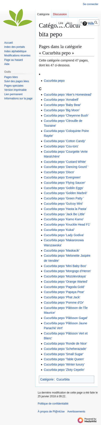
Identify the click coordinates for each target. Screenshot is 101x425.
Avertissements (76, 411)
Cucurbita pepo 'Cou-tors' (61, 146)
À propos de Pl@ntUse (51, 411)
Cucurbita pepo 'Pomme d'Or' (64, 302)
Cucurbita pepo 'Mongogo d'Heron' (67, 271)
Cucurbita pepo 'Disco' (59, 172)
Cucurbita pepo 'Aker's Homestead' (68, 94)
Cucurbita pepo (54, 80)
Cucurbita (63, 379)
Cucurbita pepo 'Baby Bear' (62, 105)
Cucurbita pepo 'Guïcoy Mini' (63, 203)
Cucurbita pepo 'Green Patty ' (64, 198)
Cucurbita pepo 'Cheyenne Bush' (66, 115)
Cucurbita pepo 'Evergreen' (62, 177)
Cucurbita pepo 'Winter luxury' (64, 364)
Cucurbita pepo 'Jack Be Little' (64, 214)
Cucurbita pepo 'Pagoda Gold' (64, 287)
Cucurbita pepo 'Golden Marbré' (65, 193)
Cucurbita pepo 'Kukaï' (59, 230)
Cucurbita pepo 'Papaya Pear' (64, 292)
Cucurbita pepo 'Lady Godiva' (64, 235)
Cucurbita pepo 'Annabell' (61, 99)
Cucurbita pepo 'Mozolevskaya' (65, 276)
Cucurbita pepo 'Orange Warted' (65, 281)
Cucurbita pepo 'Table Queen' (64, 359)
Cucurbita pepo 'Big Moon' (61, 110)
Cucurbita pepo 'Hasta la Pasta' (65, 209)
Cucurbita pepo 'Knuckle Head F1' (67, 224)
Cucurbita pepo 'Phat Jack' (62, 297)
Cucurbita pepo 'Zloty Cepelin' (64, 369)
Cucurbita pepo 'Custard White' (65, 161)
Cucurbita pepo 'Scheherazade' (65, 349)
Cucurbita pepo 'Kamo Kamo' (63, 219)
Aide (87, 23)
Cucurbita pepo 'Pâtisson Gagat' (66, 318)
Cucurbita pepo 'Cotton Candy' (64, 141)
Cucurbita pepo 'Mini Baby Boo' (65, 266)
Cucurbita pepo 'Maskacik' (61, 250)
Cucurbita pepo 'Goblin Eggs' (63, 188)
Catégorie (47, 379)
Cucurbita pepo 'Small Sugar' (63, 354)
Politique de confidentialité (53, 403)
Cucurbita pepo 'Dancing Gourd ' (66, 167)
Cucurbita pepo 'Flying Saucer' (64, 182)
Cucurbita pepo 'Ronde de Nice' (65, 343)
